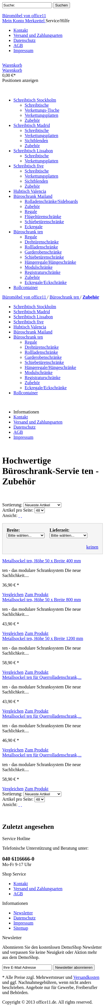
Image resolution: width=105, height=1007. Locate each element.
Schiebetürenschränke (44, 221)
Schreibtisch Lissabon (33, 316)
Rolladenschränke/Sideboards (51, 201)
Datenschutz (24, 40)
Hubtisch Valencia (29, 327)
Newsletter (23, 912)
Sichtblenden (36, 140)
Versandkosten (86, 977)
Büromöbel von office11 (24, 15)
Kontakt (20, 30)
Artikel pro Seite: (17, 510)
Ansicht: (9, 515)
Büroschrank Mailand (32, 332)
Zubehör (32, 120)
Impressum (23, 50)
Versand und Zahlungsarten (37, 35)
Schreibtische (37, 105)
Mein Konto (13, 20)
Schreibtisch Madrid (31, 311)
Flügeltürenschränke (43, 216)
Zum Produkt (36, 594)
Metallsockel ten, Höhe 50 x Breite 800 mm (41, 599)
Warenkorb (12, 65)
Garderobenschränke (43, 252)
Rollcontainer (25, 392)
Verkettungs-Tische (42, 110)
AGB (18, 45)
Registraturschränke (42, 272)
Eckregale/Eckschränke (46, 282)
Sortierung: (12, 504)
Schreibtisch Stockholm (34, 306)
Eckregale (34, 226)
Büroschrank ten (65, 297)
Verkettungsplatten (41, 115)
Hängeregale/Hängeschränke (50, 262)
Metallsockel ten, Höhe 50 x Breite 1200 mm (42, 638)
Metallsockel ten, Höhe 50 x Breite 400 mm (41, 560)
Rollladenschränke (41, 247)
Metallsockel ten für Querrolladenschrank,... (41, 677)
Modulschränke (39, 267)
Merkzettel (35, 20)
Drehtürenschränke (42, 242)
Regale (31, 211)
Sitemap (20, 928)
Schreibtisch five (28, 321)
